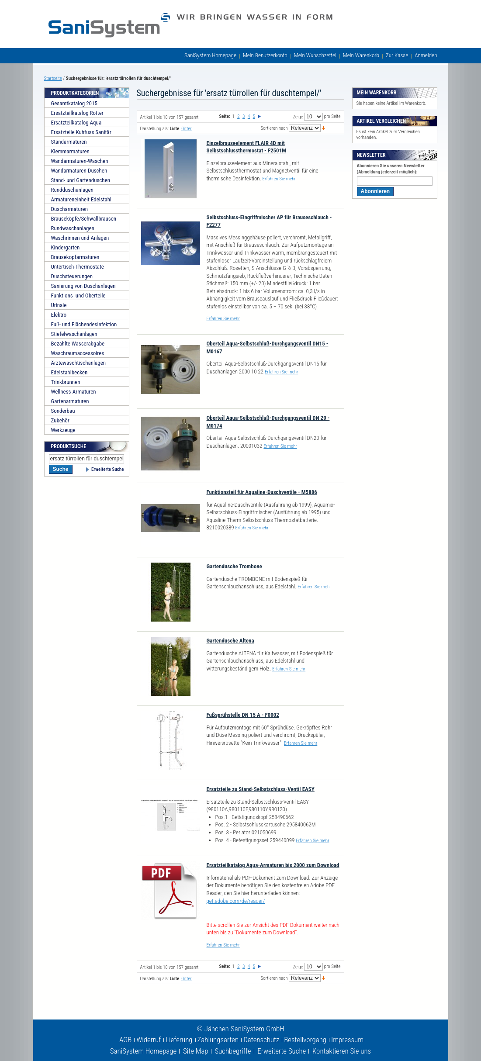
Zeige (298, 117)
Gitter (186, 128)
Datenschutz (261, 1039)
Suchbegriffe (233, 1051)
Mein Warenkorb (361, 55)
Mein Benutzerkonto (265, 55)
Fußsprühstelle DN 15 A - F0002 (243, 715)
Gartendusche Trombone (234, 566)
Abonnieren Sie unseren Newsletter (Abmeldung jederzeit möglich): (391, 169)
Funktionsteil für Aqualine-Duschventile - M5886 (262, 492)
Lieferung (179, 1039)
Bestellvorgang (305, 1039)
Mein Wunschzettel (315, 55)
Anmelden (426, 55)
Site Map (195, 1051)
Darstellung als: (154, 128)
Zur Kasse (397, 55)
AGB (125, 1039)
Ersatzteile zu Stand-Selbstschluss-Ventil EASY (261, 789)
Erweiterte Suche (107, 469)
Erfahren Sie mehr (279, 179)
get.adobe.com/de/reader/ (236, 901)
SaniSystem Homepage (210, 55)
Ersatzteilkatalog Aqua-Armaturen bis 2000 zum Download (273, 865)
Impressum (347, 1039)
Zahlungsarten (218, 1039)
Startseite (53, 78)
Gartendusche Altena (230, 640)
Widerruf (148, 1039)
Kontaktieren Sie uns (341, 1051)
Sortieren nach (274, 128)
